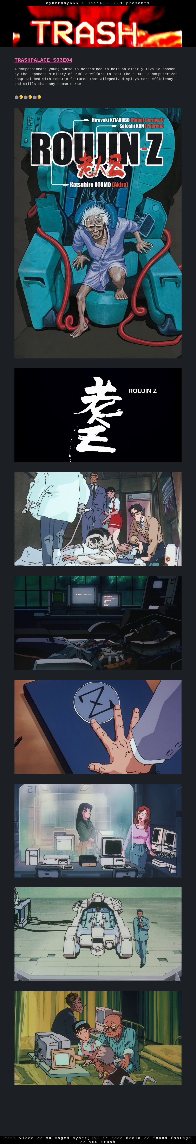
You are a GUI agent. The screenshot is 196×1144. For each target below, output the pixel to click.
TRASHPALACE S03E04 (43, 60)
